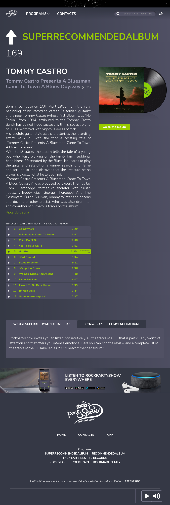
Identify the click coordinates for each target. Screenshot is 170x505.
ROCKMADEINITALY (107, 462)
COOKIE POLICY (132, 481)
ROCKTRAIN (80, 462)
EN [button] (161, 13)
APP (110, 435)
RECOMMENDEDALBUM (108, 454)
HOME (61, 435)
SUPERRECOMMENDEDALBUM (66, 454)
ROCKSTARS (58, 462)
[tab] (41, 324)
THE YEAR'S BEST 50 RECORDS (85, 458)
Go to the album (114, 127)
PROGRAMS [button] (38, 13)
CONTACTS (66, 13)
